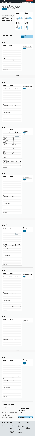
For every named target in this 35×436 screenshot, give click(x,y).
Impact (19, 428)
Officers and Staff (20, 424)
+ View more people (5, 167)
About (19, 423)
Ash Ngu (12, 412)
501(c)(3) (7, 13)
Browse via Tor (28, 428)
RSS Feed (27, 424)
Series (11, 428)
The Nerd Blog (12, 431)
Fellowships (22, 426)
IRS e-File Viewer (9, 416)
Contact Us (31, 417)
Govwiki (11, 417)
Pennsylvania (10, 2)
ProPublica (11, 423)
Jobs (18, 426)
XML (23, 180)
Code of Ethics (20, 432)
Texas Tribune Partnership (13, 424)
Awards (19, 429)
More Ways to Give (28, 430)
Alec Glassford (9, 412)
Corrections (19, 430)
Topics (11, 427)
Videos (11, 429)
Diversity (19, 425)
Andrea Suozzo (5, 412)
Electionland (11, 425)
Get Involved (11, 430)
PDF (23, 321)
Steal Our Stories (28, 427)
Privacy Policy (20, 434)
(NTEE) (5, 19)
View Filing (24, 132)
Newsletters (27, 423)
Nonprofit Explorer (5, 2)
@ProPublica (11, 432)
